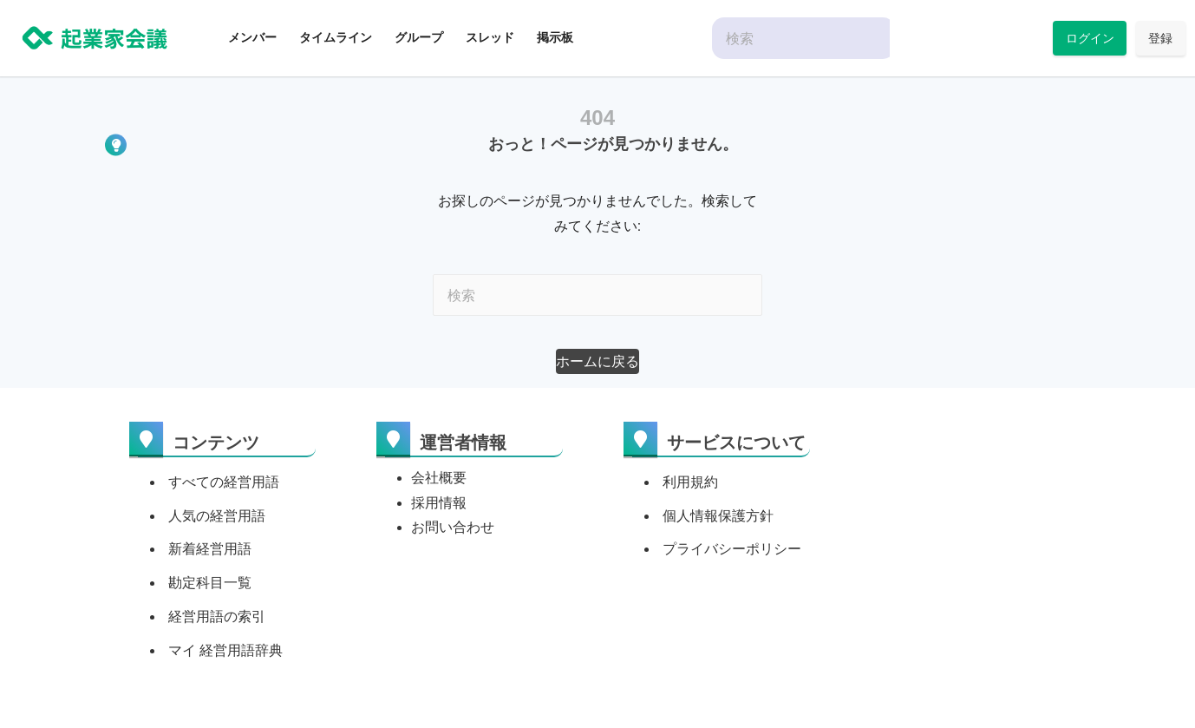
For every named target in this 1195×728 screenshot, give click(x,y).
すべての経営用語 (223, 482)
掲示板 (555, 37)
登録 (1160, 38)
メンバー (252, 37)
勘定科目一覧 (209, 582)
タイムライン (335, 37)
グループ (419, 37)
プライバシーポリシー (732, 548)
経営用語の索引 (216, 616)
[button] (597, 361)
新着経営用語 (209, 548)
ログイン (1090, 38)
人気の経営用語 (216, 515)
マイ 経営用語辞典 (225, 650)
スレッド (490, 37)
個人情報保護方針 (718, 515)
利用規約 (690, 482)
